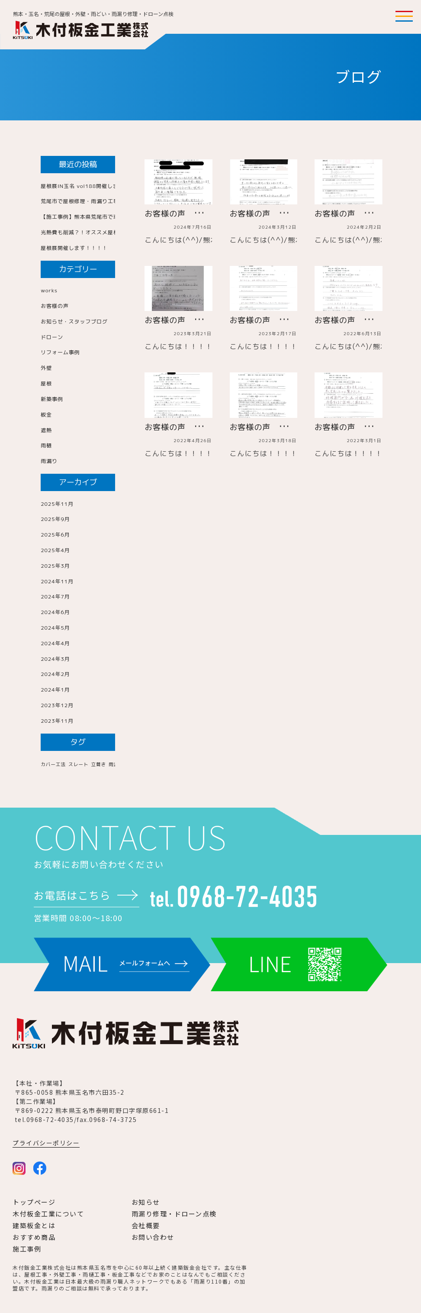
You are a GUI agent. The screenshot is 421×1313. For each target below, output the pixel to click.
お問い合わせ (153, 1237)
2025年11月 (57, 504)
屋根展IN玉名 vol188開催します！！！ (91, 186)
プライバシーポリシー (46, 1142)
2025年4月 (55, 550)
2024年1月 (55, 689)
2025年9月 (55, 519)
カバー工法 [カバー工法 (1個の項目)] (53, 764)
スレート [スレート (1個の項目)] (78, 764)
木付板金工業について (48, 1213)
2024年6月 (55, 612)
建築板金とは (34, 1225)
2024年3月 (55, 659)
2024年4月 (55, 643)
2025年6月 (55, 534)
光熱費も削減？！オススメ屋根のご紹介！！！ (99, 232)
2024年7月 (55, 596)
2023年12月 (57, 705)
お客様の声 (55, 306)
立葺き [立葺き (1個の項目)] (98, 764)
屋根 (46, 383)
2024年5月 (55, 627)
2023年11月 (57, 720)
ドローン (52, 337)
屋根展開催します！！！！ (74, 248)
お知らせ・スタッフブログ (74, 321)
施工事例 (27, 1248)
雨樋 (46, 445)
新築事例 (52, 399)
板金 (46, 414)
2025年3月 (55, 565)
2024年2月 (55, 674)
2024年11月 (57, 581)
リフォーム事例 (60, 352)
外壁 (46, 368)
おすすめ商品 (34, 1237)
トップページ (34, 1201)
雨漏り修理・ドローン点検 (174, 1213)
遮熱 (46, 430)
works (49, 290)
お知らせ (146, 1201)
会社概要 (146, 1225)
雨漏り (49, 461)
